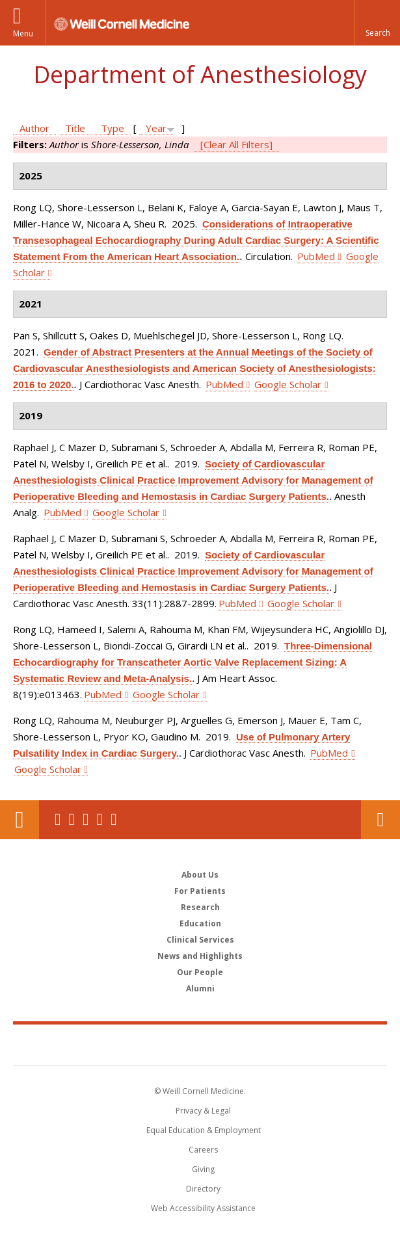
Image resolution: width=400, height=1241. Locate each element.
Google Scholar (287, 384)
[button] (377, 23)
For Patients (200, 890)
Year (156, 128)
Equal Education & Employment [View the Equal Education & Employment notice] (203, 1130)
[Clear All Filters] (236, 144)
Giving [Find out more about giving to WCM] (203, 1169)
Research (200, 907)
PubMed (316, 256)
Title (75, 128)
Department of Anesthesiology (200, 74)
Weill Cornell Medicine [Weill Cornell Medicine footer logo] (200, 1044)
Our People (200, 972)
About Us (200, 874)
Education (200, 923)
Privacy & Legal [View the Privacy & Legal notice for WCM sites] (203, 1110)
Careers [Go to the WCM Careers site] (203, 1149)
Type (112, 128)
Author (34, 128)
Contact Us (380, 819)
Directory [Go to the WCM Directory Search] (203, 1188)
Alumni (200, 988)
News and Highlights (200, 955)
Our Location (19, 819)
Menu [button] (23, 33)
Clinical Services (200, 939)
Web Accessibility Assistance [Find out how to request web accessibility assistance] (203, 1208)
